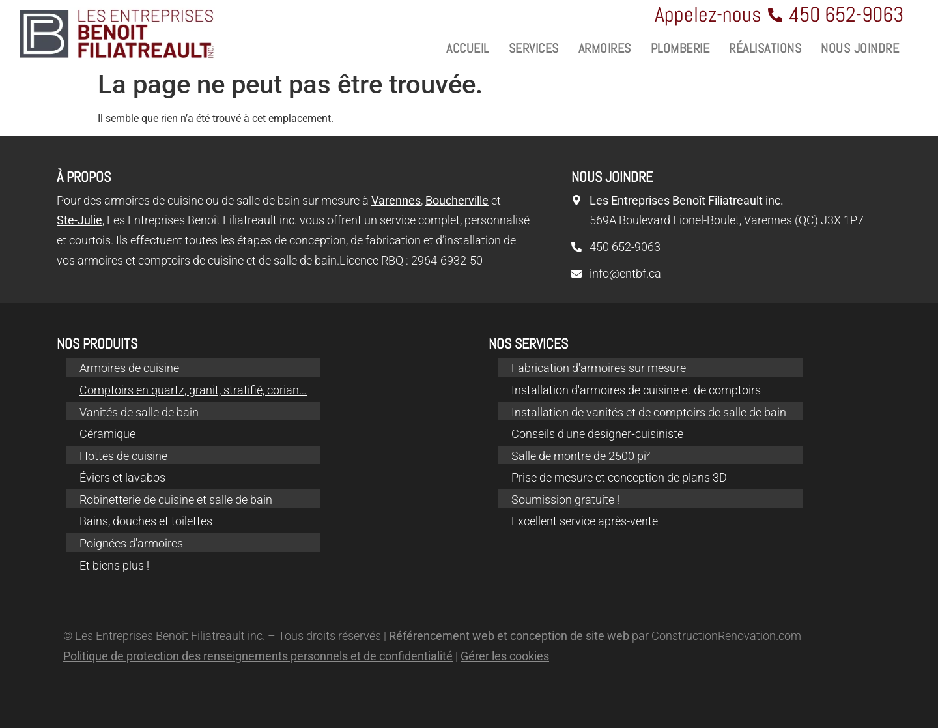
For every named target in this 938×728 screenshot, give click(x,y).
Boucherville (457, 200)
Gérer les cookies (505, 656)
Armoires (604, 48)
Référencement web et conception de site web (509, 636)
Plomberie (680, 48)
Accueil (467, 48)
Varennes (396, 200)
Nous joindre (860, 48)
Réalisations (765, 48)
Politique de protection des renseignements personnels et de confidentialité (258, 656)
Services (534, 48)
